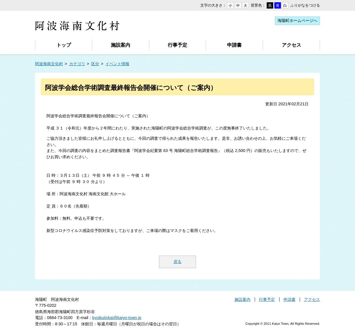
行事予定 (177, 45)
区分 (95, 63)
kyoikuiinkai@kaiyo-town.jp (116, 317)
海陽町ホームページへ (297, 20)
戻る (177, 261)
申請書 (234, 45)
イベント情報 (117, 63)
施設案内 (120, 45)
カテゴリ (77, 63)
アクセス (291, 45)
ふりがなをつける (305, 5)
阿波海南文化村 (49, 63)
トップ (63, 45)
